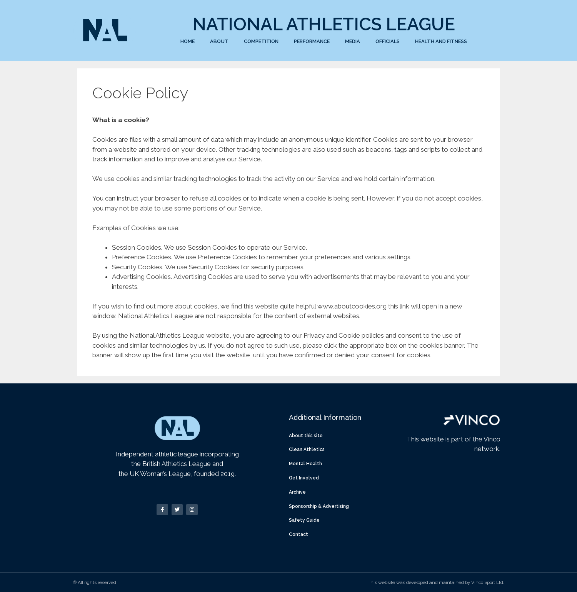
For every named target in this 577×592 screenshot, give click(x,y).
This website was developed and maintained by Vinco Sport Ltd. (436, 582)
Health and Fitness (441, 41)
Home (187, 41)
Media (352, 41)
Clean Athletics (307, 449)
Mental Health (305, 463)
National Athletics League (323, 24)
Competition (261, 41)
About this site (306, 435)
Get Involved (304, 478)
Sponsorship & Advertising (319, 506)
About (219, 41)
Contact (298, 534)
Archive (297, 492)
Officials (387, 41)
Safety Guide (304, 520)
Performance (312, 41)
